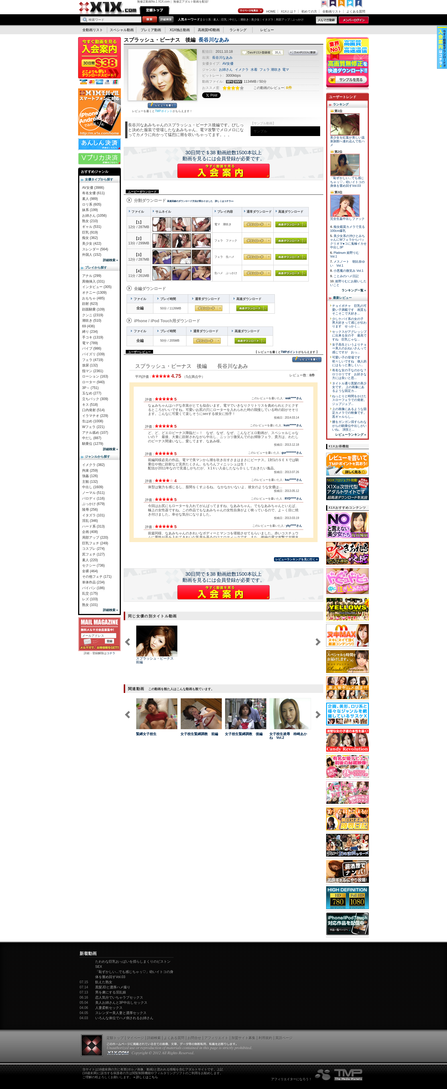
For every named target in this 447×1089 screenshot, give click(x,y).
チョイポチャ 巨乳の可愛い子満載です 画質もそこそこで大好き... (349, 309)
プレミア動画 (151, 30)
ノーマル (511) (93, 493)
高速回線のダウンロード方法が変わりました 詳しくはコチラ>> (200, 201)
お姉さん (226, 70)
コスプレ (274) (93, 549)
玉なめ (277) (91, 393)
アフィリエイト (216, 1038)
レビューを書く (162, 105)
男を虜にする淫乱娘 (110, 992)
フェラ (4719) (92, 360)
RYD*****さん (293, 498)
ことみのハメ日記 (346, 276)
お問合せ (194, 1038)
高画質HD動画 (209, 30)
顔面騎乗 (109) (93, 309)
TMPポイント (163, 111)
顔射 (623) (90, 304)
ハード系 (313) (93, 526)
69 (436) (88, 326)
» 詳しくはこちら (145, 1077)
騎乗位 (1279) (92, 444)
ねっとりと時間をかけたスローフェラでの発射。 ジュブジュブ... (349, 399)
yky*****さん (294, 525)
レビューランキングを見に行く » (296, 559)
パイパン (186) (93, 588)
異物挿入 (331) (93, 281)
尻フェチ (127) (93, 554)
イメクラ (242, 70)
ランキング (238, 30)
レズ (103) (90, 599)
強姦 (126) (90, 476)
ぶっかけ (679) (93, 504)
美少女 (255, 19)
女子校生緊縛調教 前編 (199, 734)
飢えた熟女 (103, 982)
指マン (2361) (92, 371)
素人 (216, 19)
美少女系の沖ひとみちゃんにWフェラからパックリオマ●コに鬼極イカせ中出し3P (348, 241)
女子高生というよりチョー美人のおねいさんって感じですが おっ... (349, 348)
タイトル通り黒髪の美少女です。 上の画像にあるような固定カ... (349, 387)
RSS (342, 4)
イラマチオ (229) (95, 416)
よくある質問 (355, 11)
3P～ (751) (90, 388)
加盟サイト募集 (243, 1038)
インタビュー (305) (96, 287)
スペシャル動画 (122, 30)
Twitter (350, 4)
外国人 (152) (91, 255)
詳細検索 (154, 1038)
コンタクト (333, 4)
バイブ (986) (91, 348)
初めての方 (309, 11)
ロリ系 (206, 19)
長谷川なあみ (213, 40)
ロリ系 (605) (91, 204)
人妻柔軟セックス (109, 1008)
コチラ (111, 653)
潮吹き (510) (91, 321)
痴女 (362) (90, 238)
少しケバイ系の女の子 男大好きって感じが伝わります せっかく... (349, 322)
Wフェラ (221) (93, 427)
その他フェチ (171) (96, 577)
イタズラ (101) (93, 515)
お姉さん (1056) (94, 216)
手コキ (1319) (92, 337)
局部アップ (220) (95, 538)
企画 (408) (90, 532)
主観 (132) (90, 482)
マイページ (251, 11)
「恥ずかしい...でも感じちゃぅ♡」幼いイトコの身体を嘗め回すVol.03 (347, 181)
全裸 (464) (90, 571)
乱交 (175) (90, 593)
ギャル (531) (91, 227)
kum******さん (293, 425)
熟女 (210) (90, 221)
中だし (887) (91, 438)
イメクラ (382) (93, 465)
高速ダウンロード (291, 224)
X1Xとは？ (288, 11)
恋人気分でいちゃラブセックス (119, 997)
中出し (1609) (92, 487)
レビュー (267, 30)
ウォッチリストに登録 (303, 53)
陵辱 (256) (90, 510)
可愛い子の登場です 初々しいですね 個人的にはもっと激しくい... (349, 361)
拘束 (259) (90, 470)
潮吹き (244, 19)
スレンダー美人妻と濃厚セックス (121, 1013)
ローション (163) (95, 376)
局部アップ (283, 19)
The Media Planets (339, 1074)
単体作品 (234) (93, 582)
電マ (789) (90, 343)
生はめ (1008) (92, 421)
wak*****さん (293, 398)
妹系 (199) (90, 210)
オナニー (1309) (94, 293)
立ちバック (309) (95, 399)
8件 (289, 88)
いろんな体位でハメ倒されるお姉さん (124, 1018)
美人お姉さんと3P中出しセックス (121, 1003)
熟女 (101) (90, 605)
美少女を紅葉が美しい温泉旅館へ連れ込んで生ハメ (347, 141)
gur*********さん (292, 452)
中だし (233, 19)
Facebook (359, 4)
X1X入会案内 (99, 61)
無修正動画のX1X (108, 8)
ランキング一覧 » (354, 290)
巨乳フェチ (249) (95, 543)
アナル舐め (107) (95, 433)
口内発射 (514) (93, 410)
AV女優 (227, 64)
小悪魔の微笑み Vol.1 (348, 270)
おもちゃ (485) (93, 298)
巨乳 (224, 19)
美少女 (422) (91, 244)
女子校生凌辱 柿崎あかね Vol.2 (288, 736)
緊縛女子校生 (146, 734)
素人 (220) (90, 560)
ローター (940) (93, 382)
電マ (285, 70)
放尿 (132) (90, 365)
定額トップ (154, 10)
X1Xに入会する (223, 171)
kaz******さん (293, 479)
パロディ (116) (93, 498)
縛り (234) (90, 332)
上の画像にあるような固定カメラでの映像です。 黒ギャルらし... (349, 412)
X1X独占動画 (180, 30)
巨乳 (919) (90, 232)
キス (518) (90, 405)
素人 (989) (90, 199)
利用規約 (265, 1038)
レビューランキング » (350, 434)
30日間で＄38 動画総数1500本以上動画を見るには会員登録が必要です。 (223, 155)
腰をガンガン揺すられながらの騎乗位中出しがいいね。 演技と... (349, 425)
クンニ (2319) (92, 315)
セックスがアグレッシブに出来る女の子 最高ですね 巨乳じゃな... (349, 335)
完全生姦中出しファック (347, 218)
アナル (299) (91, 276)
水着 (254, 70)
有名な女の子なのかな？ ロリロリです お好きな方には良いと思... (351, 374)
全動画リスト (331, 11)
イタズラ (267, 19)
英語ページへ (324, 4)
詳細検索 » (110, 260)
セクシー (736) (93, 565)
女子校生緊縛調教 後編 (244, 734)
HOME (271, 11)
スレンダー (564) (95, 249)
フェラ (264, 70)
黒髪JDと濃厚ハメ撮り (112, 987)
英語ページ (283, 1038)
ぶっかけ (298, 19)
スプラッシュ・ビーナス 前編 (156, 660)
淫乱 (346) (90, 521)
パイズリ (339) (93, 354)
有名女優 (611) (93, 193)
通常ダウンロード (257, 224)
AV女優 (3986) (93, 188)
